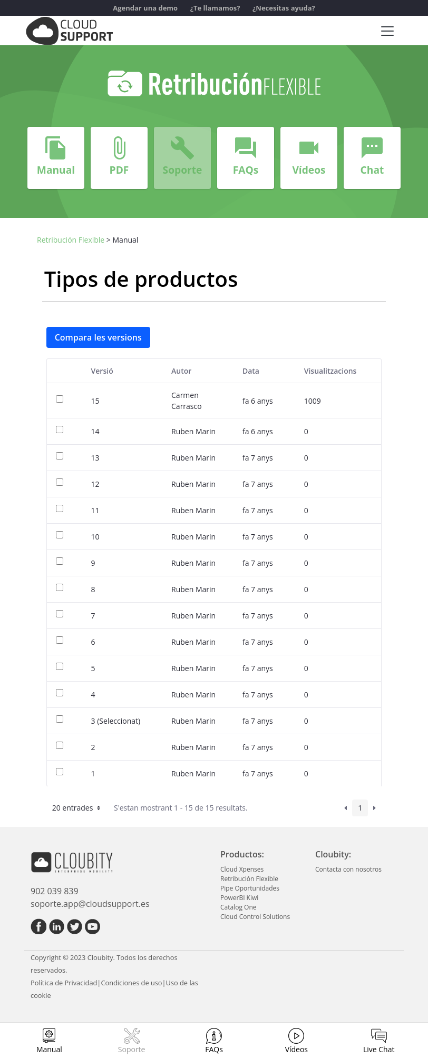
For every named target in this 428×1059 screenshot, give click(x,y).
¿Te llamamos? (215, 8)
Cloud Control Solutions (255, 916)
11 (95, 510)
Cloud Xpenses (242, 869)
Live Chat (379, 1049)
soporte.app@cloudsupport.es (90, 904)
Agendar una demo (145, 8)
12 (95, 484)
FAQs (214, 1049)
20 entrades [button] (77, 808)
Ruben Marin (193, 431)
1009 (312, 401)
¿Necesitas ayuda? (283, 8)
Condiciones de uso (131, 982)
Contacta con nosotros (348, 869)
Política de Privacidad (64, 982)
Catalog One (238, 907)
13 (95, 458)
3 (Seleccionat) (116, 721)
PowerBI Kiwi (239, 897)
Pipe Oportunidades (249, 888)
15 (95, 401)
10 (95, 537)
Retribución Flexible (70, 240)
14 (95, 431)
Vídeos (296, 1049)
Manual (49, 1049)
